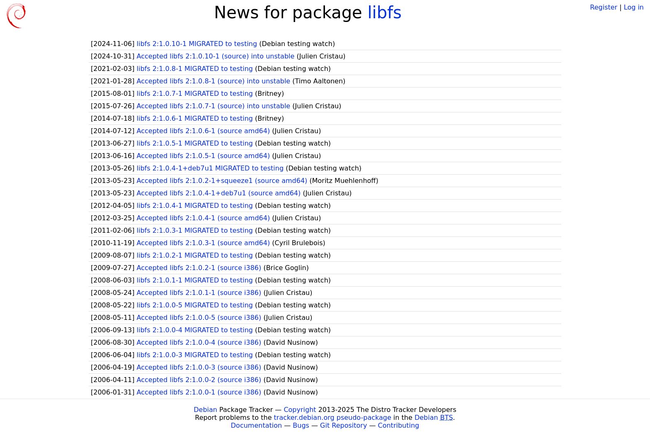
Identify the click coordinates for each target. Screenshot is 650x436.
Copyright (300, 410)
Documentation (256, 425)
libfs (384, 12)
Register (603, 7)
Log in (634, 7)
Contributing (399, 425)
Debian (205, 410)
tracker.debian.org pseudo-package (332, 417)
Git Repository (343, 425)
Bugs (301, 425)
